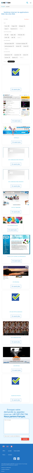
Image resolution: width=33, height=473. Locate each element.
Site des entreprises (9, 46)
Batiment (15, 57)
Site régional (16, 282)
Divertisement (8, 54)
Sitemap (2, 471)
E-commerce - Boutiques (21, 43)
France (7, 26)
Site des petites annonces (16, 311)
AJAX (13, 37)
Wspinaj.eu (16, 137)
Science (25, 54)
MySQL (13, 34)
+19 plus (6, 48)
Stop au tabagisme (15, 207)
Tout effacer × (26, 19)
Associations (17, 54)
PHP (6, 34)
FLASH (7, 37)
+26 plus (19, 37)
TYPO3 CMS (21, 34)
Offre (4, 451)
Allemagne (22, 26)
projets (10, 451)
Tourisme (7, 57)
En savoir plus (16, 89)
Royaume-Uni (14, 28)
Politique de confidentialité (6, 467)
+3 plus (21, 28)
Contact (10, 454)
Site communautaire (16, 337)
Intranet (25, 46)
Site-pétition (16, 365)
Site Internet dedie (9, 43)
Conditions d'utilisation (5, 469)
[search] (28, 2)
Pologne (14, 26)
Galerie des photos (16, 395)
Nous (4, 454)
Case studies (16, 451)
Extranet (18, 46)
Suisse (6, 28)
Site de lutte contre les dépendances (16, 256)
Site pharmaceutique (13, 225)
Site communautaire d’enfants (15, 159)
